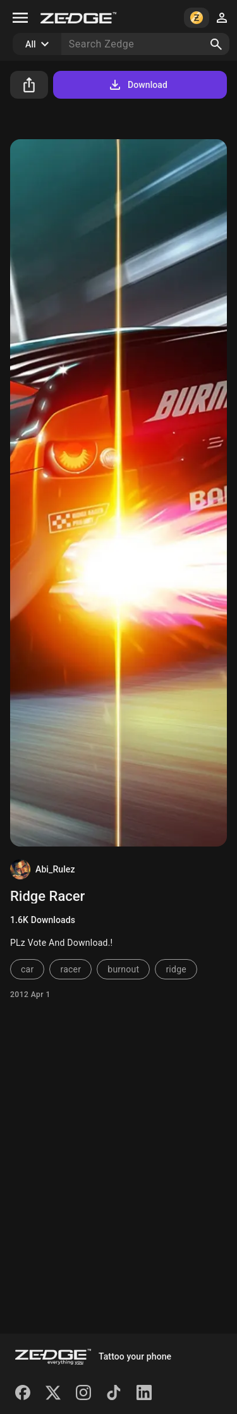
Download (137, 84)
